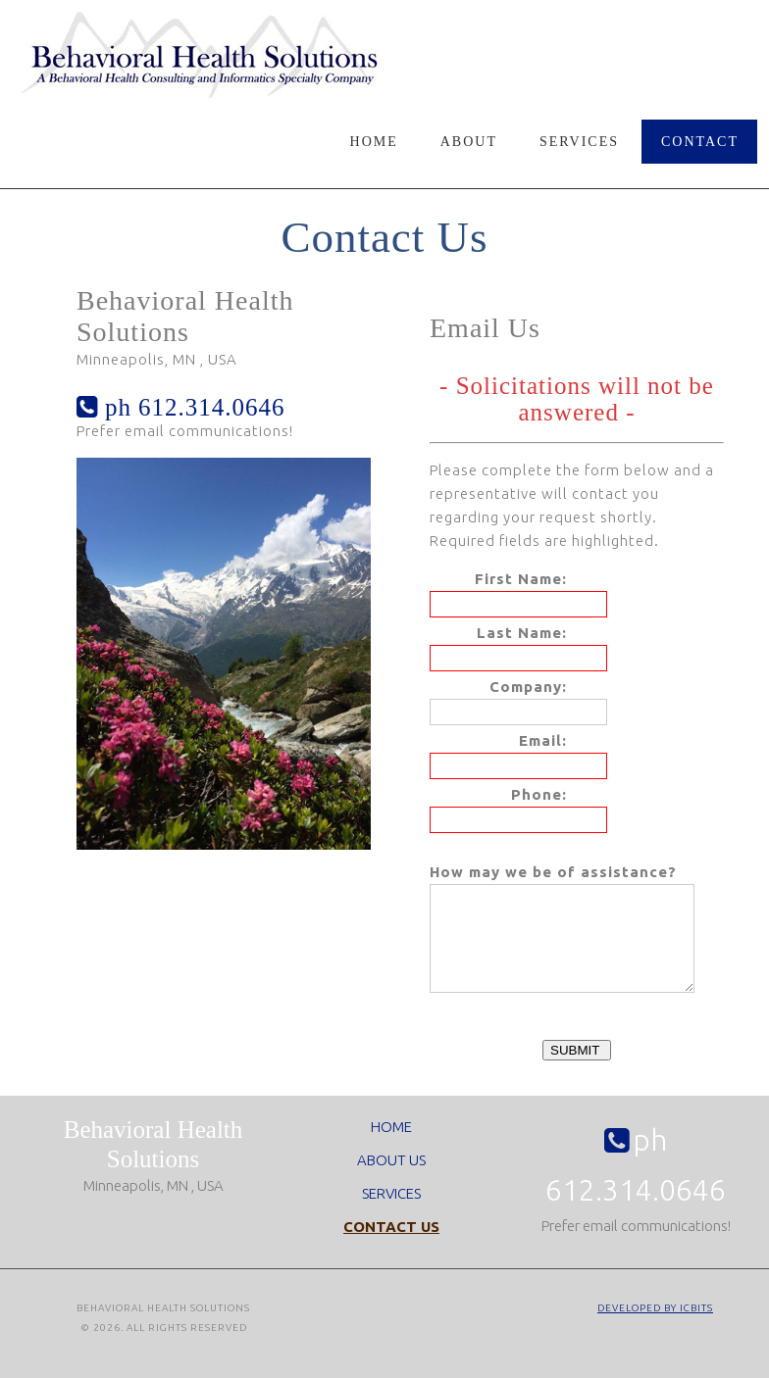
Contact (700, 141)
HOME (391, 1147)
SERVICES (391, 1214)
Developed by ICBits (655, 1328)
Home (374, 141)
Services (579, 141)
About (468, 141)
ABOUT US (391, 1180)
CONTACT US (391, 1247)
